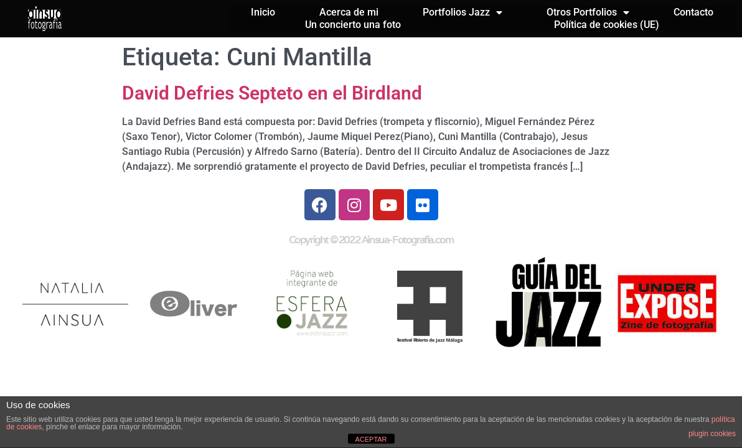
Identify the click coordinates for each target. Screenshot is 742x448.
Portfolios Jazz (462, 12)
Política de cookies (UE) (606, 24)
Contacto (693, 12)
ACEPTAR (371, 439)
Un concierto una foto (353, 24)
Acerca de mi (348, 12)
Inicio (263, 12)
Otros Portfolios (588, 12)
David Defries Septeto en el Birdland (272, 93)
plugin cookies (712, 433)
